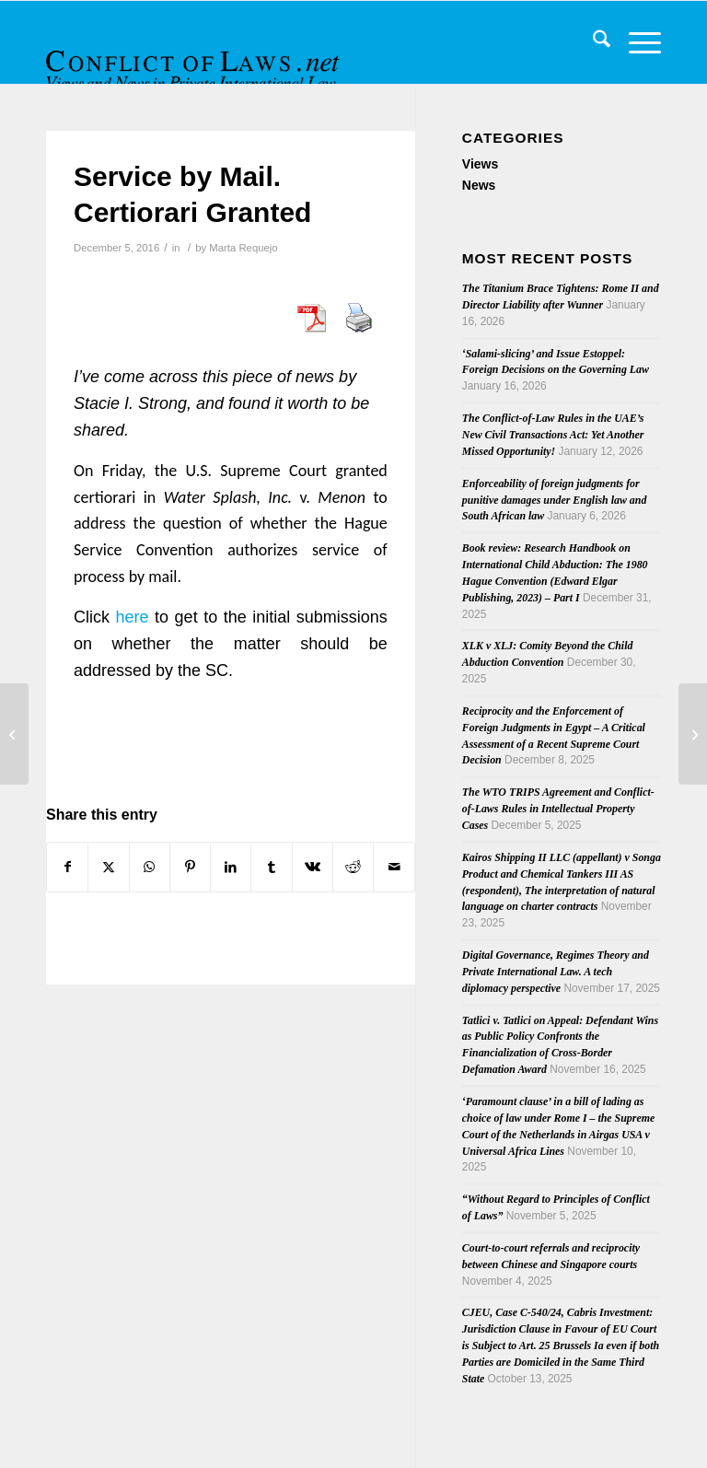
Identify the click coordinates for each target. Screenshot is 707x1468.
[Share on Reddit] (353, 867)
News (479, 185)
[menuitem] (592, 42)
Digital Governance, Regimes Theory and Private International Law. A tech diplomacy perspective (555, 972)
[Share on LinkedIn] (230, 867)
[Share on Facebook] (67, 867)
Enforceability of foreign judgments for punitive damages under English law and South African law (554, 500)
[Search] (592, 42)
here (132, 617)
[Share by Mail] (393, 867)
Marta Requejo (243, 247)
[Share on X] (108, 867)
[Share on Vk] (312, 867)
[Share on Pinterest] (190, 867)
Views (480, 164)
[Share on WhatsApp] (149, 867)
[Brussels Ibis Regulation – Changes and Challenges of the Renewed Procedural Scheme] (14, 734)
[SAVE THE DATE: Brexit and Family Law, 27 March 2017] (692, 734)
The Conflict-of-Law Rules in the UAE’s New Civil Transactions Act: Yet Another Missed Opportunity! (553, 435)
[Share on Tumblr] (271, 867)
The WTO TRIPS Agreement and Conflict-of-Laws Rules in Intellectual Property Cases (558, 809)
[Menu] (635, 42)
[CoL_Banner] (195, 58)
